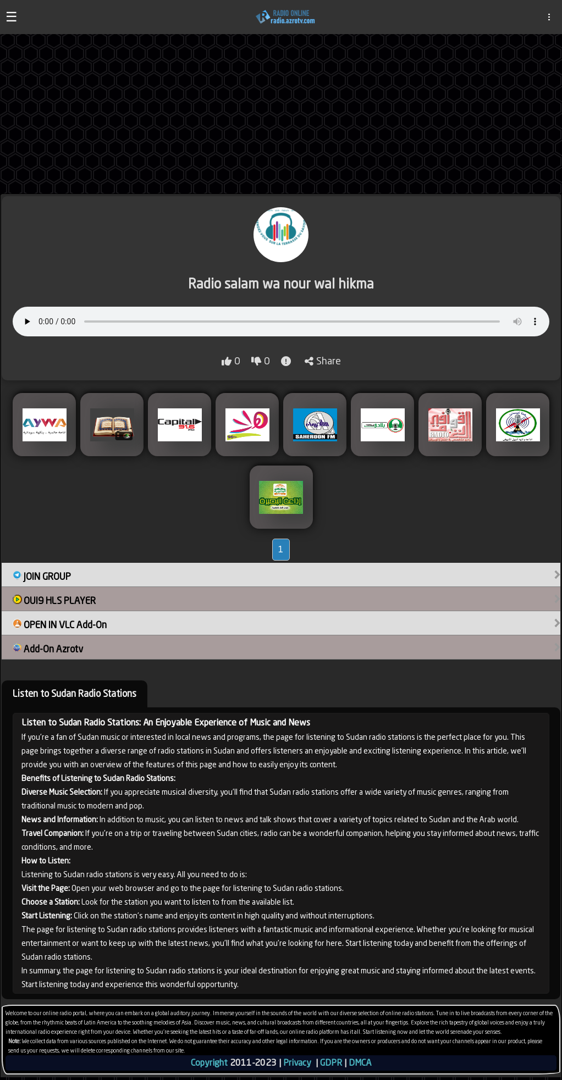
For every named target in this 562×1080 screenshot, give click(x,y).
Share (323, 360)
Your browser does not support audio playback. (281, 321)
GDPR (331, 1063)
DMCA (360, 1063)
